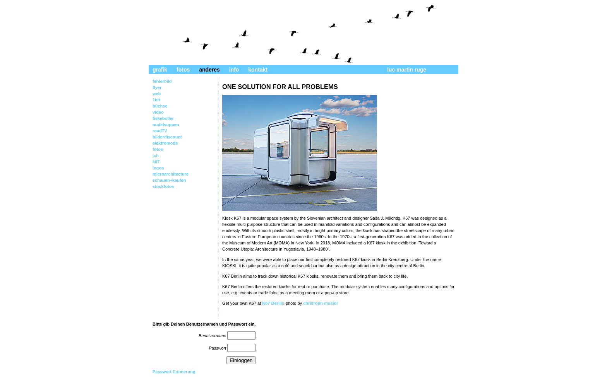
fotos (183, 70)
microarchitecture (171, 174)
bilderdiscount (167, 137)
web (157, 93)
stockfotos (163, 186)
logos (158, 168)
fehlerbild (162, 81)
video (158, 112)
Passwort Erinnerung (174, 371)
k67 (156, 161)
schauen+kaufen (169, 180)
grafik (160, 70)
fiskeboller (163, 118)
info (234, 70)
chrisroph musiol (320, 303)
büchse (160, 106)
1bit (156, 99)
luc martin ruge (406, 70)
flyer (157, 87)
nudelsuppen (166, 124)
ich (156, 155)
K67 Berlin (272, 303)
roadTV (160, 130)
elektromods (165, 143)
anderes (209, 70)
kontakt (257, 70)
